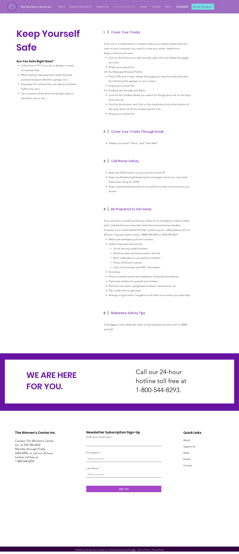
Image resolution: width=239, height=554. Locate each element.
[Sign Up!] (123, 489)
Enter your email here (98, 437)
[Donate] (182, 6)
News (186, 452)
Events (186, 459)
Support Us (189, 446)
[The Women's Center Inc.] (36, 7)
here (112, 324)
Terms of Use (143, 550)
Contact (187, 465)
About (186, 440)
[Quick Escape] (202, 6)
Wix (133, 550)
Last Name (92, 468)
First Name (92, 452)
